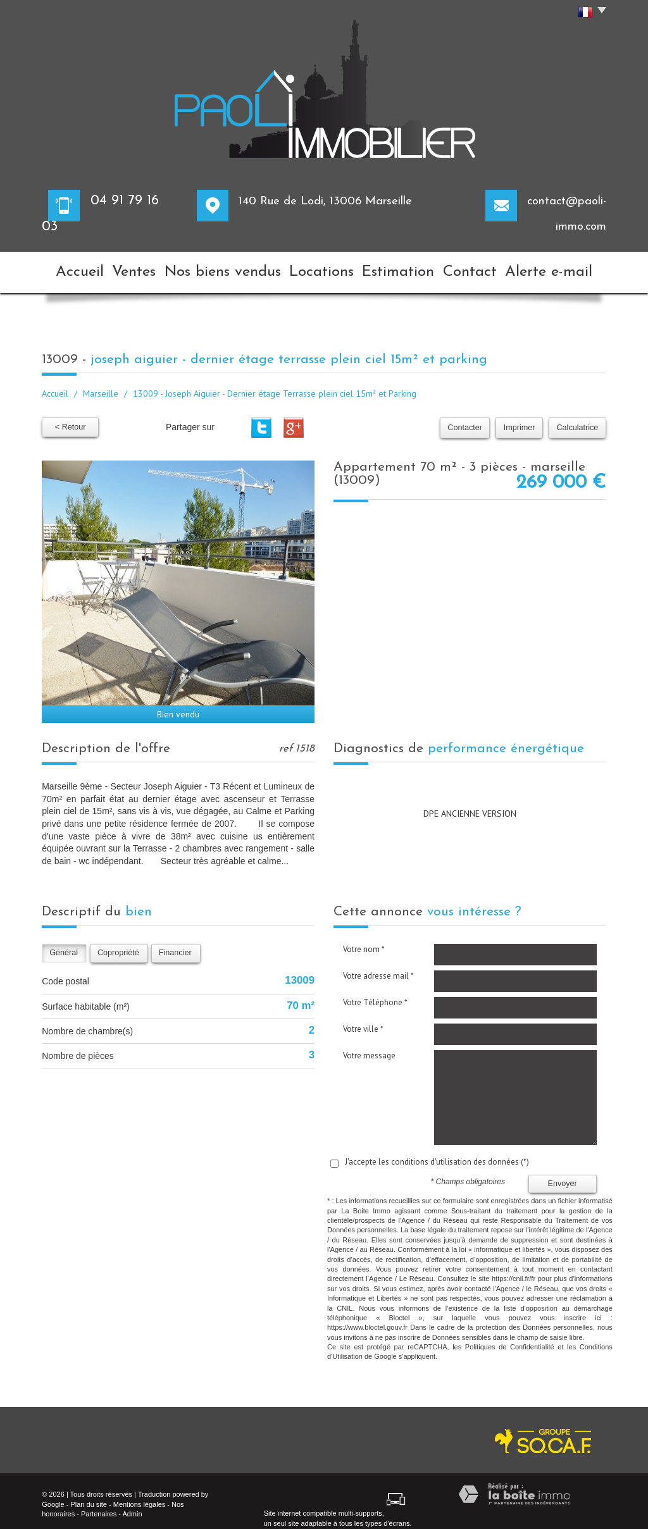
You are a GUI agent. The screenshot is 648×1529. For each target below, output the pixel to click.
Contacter (469, 418)
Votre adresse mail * (378, 967)
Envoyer (562, 1174)
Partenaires (98, 1505)
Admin (132, 1505)
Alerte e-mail (561, 268)
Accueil (76, 268)
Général (63, 943)
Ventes (142, 268)
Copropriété (118, 943)
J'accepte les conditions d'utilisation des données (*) (437, 1153)
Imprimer (522, 418)
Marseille (100, 384)
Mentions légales (139, 1495)
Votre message (369, 1046)
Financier (175, 943)
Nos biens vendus (229, 268)
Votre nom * (364, 940)
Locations (322, 268)
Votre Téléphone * (375, 993)
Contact (480, 268)
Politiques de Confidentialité (509, 1337)
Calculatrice (578, 418)
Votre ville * (363, 1020)
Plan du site (88, 1495)
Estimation (403, 268)
